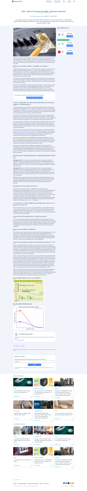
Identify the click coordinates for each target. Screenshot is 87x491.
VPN (64, 1)
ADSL (23, 346)
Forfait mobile (57, 1)
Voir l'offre (69, 36)
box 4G (28, 200)
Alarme (69, 1)
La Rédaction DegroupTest (37, 16)
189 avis (72, 485)
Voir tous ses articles (19, 340)
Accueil (14, 479)
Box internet (48, 1)
